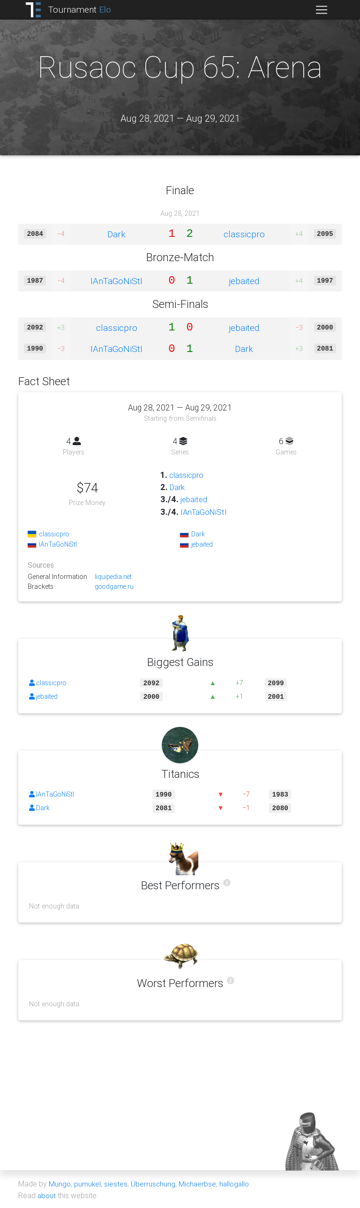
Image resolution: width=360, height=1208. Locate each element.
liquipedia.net (114, 576)
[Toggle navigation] (321, 10)
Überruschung (154, 1183)
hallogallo (237, 1183)
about (47, 1195)
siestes (116, 1183)
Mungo (60, 1183)
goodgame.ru (115, 587)
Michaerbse (199, 1183)
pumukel (88, 1183)
